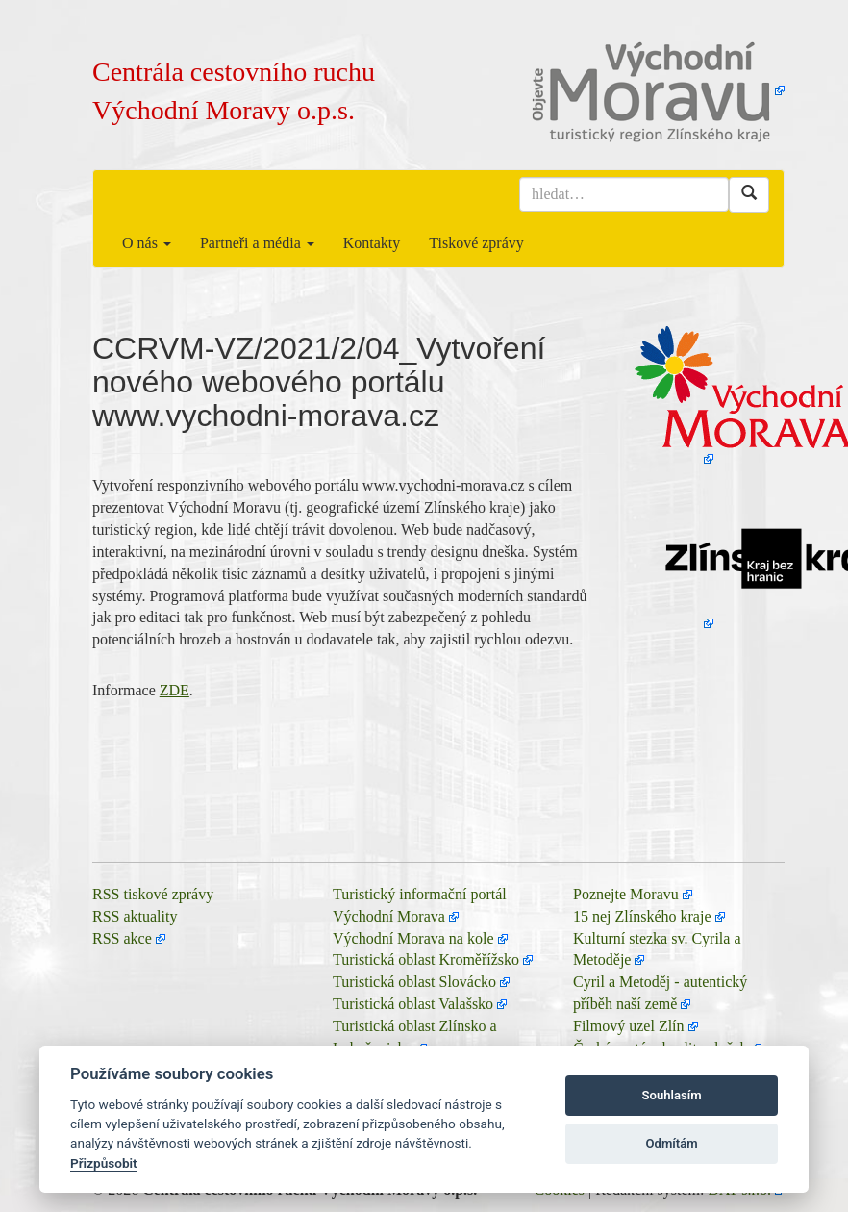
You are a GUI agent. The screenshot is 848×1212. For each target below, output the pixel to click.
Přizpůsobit (103, 1163)
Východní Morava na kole (413, 938)
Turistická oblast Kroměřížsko (426, 959)
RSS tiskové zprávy (152, 894)
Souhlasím (672, 1095)
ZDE (174, 690)
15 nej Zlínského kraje (642, 916)
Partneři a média (257, 243)
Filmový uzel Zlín (629, 1026)
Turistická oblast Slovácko (414, 981)
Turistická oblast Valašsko (413, 1004)
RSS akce (122, 938)
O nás (146, 243)
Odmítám (672, 1143)
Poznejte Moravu (626, 894)
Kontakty (372, 243)
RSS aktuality (134, 916)
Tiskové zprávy (476, 243)
